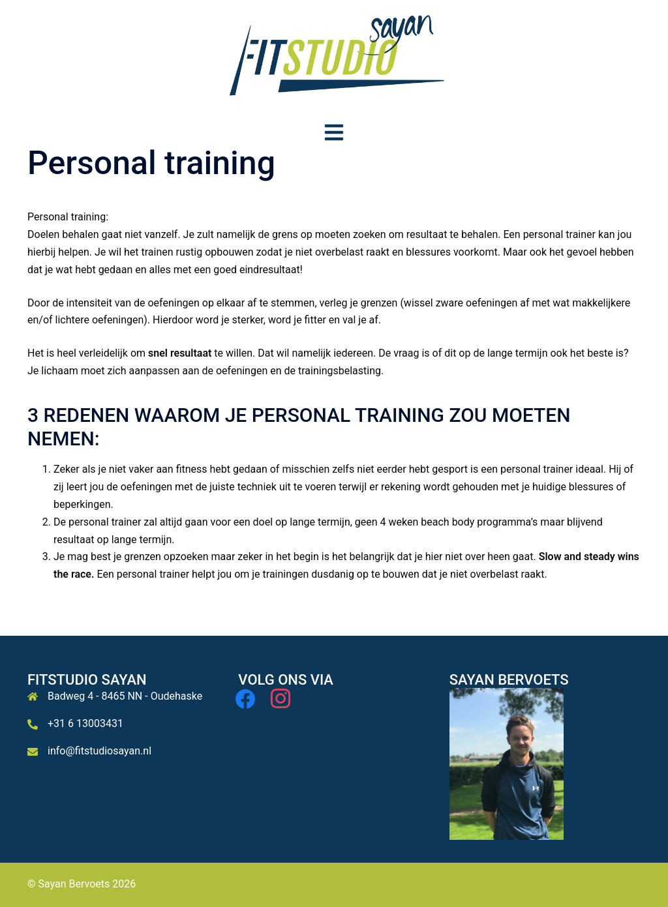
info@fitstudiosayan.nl (99, 751)
